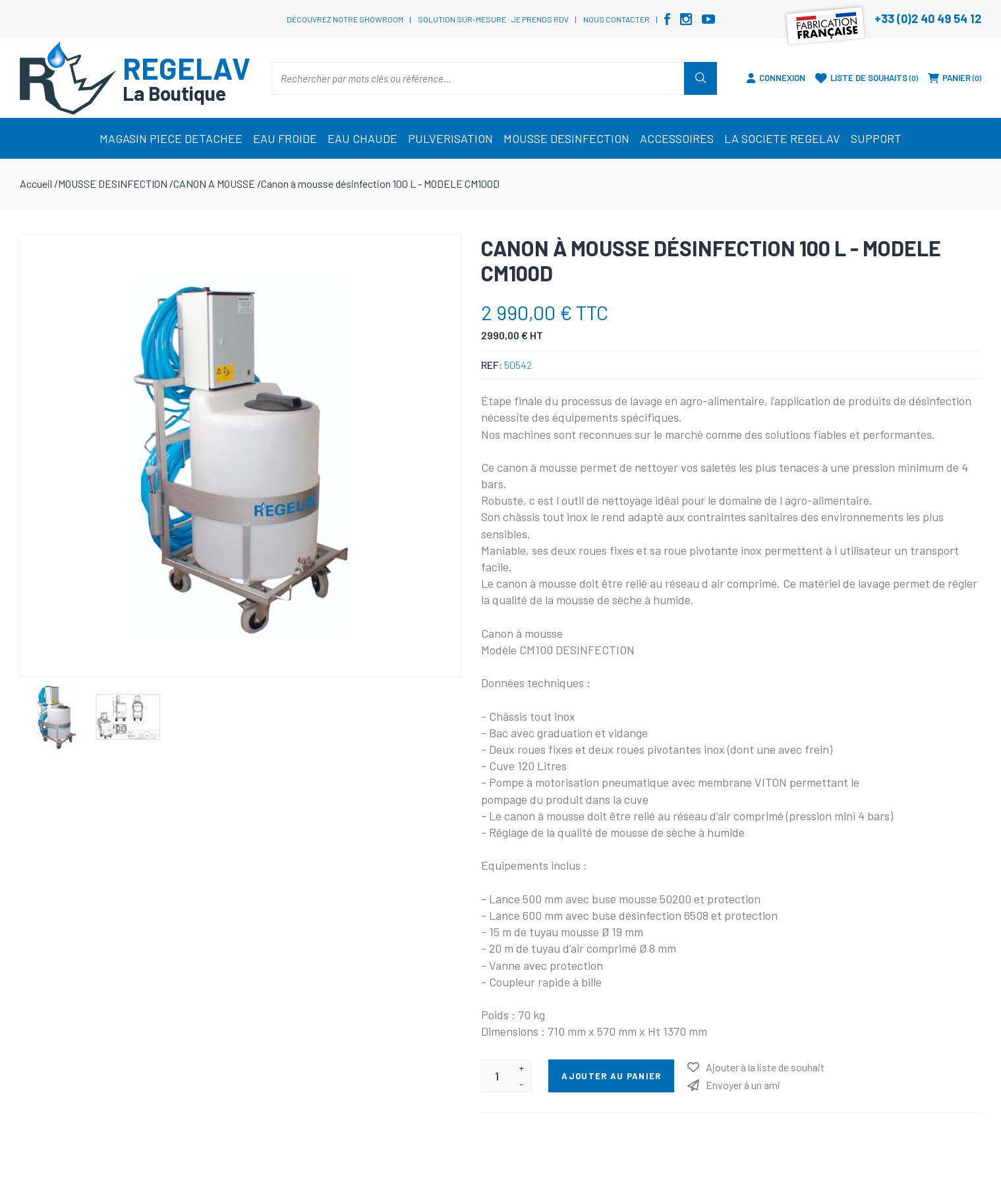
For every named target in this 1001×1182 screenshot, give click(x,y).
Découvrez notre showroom (345, 19)
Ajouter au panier (611, 1076)
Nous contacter (616, 19)
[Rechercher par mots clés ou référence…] (477, 78)
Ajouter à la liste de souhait (765, 1067)
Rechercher (700, 78)
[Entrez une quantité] (496, 1076)
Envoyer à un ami (743, 1085)
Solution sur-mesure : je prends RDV (493, 19)
